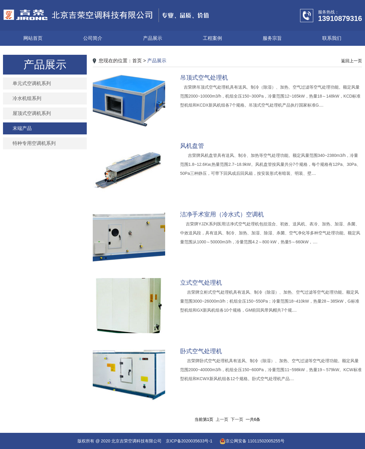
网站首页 (32, 38)
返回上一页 (351, 60)
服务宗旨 (272, 38)
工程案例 (212, 38)
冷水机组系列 (27, 98)
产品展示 (152, 38)
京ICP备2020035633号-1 (189, 441)
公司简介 (92, 38)
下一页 (237, 419)
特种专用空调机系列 (34, 143)
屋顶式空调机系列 (32, 113)
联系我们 (331, 38)
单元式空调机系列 (32, 83)
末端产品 (22, 128)
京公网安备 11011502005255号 (252, 441)
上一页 (222, 419)
